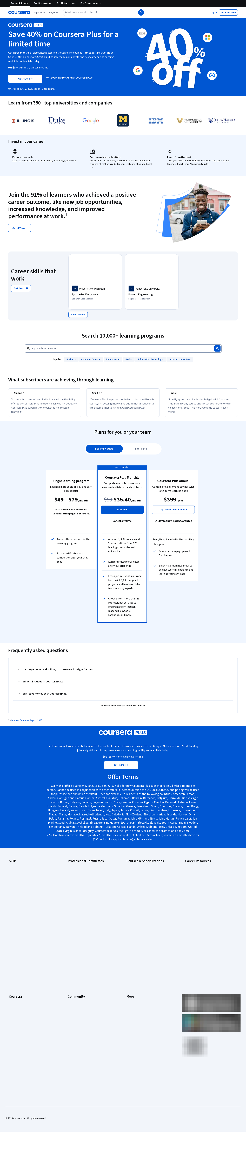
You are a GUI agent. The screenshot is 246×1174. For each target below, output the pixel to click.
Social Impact (16, 1007)
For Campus (15, 997)
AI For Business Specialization (142, 877)
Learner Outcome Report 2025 (26, 727)
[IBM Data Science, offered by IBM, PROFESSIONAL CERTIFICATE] (208, 294)
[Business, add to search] (71, 359)
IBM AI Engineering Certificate (83, 903)
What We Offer (16, 946)
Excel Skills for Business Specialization (146, 897)
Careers (13, 956)
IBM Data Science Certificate (82, 913)
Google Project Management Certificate (88, 892)
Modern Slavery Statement (140, 992)
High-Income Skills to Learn (198, 897)
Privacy (130, 956)
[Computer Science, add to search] (90, 359)
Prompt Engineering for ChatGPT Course (147, 913)
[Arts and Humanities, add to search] (180, 359)
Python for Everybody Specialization (145, 918)
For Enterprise (16, 987)
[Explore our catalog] (40, 12)
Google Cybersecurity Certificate (85, 877)
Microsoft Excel (16, 903)
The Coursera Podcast (79, 961)
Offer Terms (48, 89)
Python (12, 913)
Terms (130, 951)
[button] (53, 12)
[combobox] (96, 12)
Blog (70, 956)
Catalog (13, 961)
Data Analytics (16, 887)
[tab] (104, 456)
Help (129, 961)
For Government (17, 992)
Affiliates (131, 987)
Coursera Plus (16, 966)
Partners (72, 946)
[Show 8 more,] (78, 314)
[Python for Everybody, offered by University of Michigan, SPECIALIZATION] (95, 294)
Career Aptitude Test (196, 872)
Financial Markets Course (139, 903)
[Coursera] (19, 12)
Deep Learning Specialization (141, 892)
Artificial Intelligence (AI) (21, 877)
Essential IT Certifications (198, 892)
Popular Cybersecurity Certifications (203, 913)
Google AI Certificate (78, 872)
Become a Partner (18, 1002)
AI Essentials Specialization (140, 872)
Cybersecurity (16, 882)
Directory (131, 982)
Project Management (19, 908)
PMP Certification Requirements (201, 908)
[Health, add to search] (129, 359)
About (12, 941)
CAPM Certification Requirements (202, 877)
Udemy (12, 1018)
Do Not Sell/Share (135, 997)
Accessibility (133, 966)
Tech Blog (73, 966)
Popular (57, 359)
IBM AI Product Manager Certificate (85, 908)
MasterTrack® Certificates (22, 977)
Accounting (14, 872)
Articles (130, 977)
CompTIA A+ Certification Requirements (205, 882)
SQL (11, 918)
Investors (131, 946)
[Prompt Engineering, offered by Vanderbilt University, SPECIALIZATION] (152, 294)
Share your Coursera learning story (203, 918)
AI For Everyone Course (138, 882)
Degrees (13, 982)
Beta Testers (74, 951)
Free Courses (16, 1013)
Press (129, 941)
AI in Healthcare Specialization (142, 887)
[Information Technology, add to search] (150, 359)
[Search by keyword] (118, 348)
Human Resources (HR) (20, 897)
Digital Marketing (17, 892)
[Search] (141, 12)
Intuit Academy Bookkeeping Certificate (88, 918)
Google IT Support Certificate (83, 887)
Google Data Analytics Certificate (85, 882)
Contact (131, 972)
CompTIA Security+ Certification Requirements (209, 887)
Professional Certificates (22, 972)
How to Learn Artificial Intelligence (202, 903)
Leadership (14, 951)
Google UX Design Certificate (82, 897)
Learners (72, 941)
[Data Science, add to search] (113, 359)
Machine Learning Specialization (143, 908)
